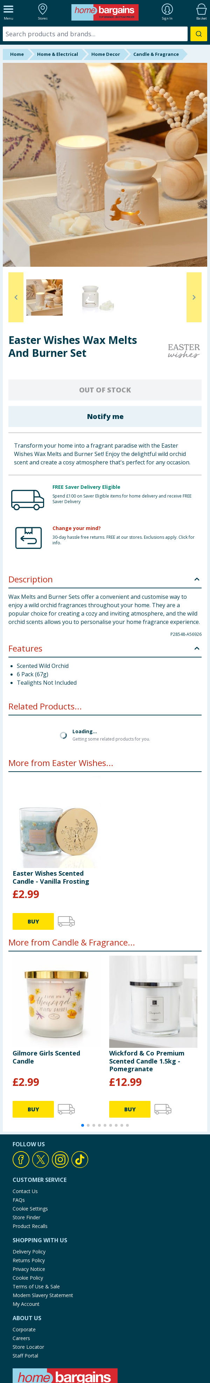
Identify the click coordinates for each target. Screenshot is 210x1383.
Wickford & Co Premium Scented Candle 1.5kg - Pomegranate (146, 1061)
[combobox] (105, 34)
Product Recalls (30, 1226)
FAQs (19, 1200)
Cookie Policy (28, 1277)
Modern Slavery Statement (43, 1295)
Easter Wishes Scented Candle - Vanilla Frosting (51, 877)
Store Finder (26, 1217)
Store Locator (28, 1347)
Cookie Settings (30, 1208)
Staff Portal (25, 1355)
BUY (33, 921)
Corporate (24, 1329)
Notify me (105, 416)
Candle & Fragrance (156, 54)
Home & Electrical (57, 54)
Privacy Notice (29, 1269)
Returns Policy (29, 1260)
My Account (26, 1304)
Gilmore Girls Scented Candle (46, 1057)
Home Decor (105, 54)
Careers (21, 1338)
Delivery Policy (29, 1251)
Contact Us (25, 1191)
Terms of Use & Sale (36, 1286)
